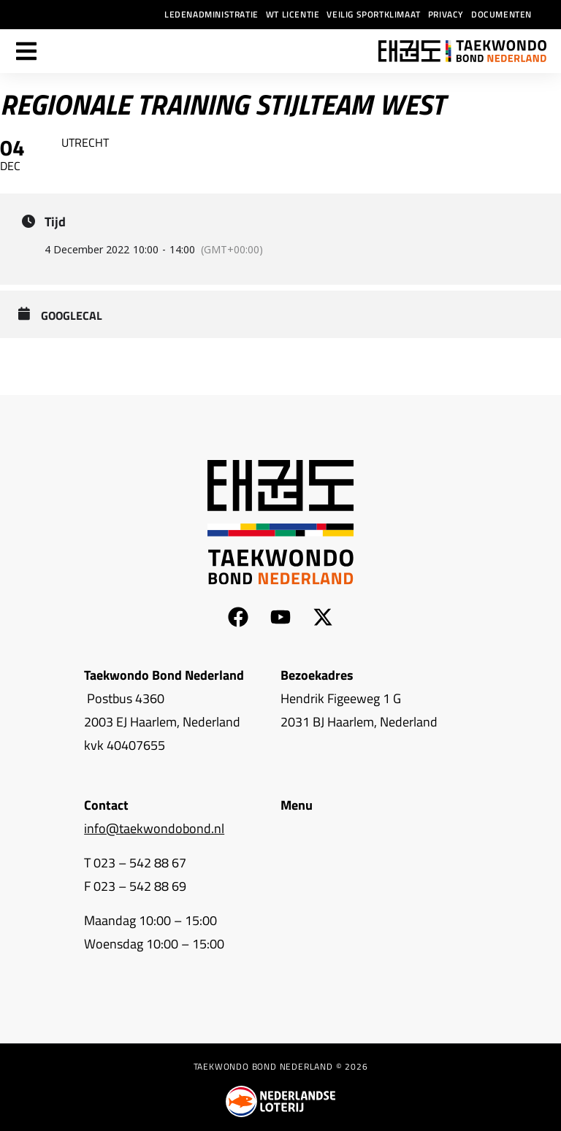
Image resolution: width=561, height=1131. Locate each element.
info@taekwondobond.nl (154, 828)
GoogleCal (71, 316)
